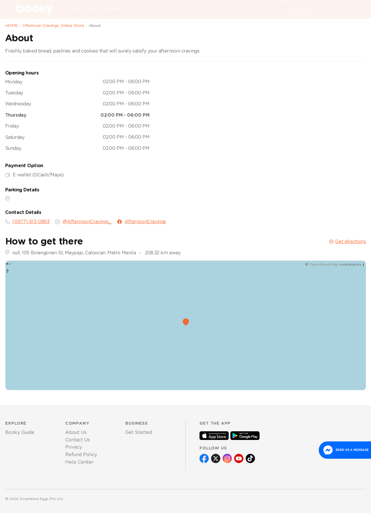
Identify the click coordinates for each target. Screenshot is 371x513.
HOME (11, 26)
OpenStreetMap (324, 264)
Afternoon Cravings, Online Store (53, 26)
